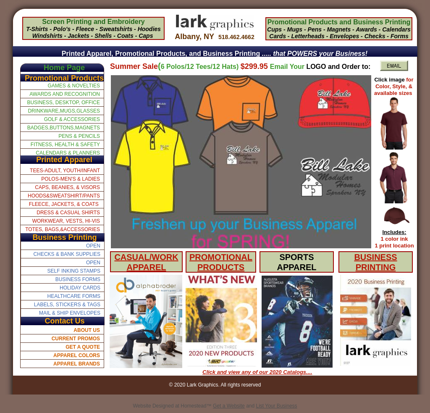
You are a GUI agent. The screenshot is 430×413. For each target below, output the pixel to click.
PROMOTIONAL (220, 257)
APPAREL (146, 267)
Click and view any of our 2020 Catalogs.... (257, 372)
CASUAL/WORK (146, 257)
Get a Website (229, 406)
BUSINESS (375, 257)
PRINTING (376, 267)
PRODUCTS (220, 267)
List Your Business (276, 406)
